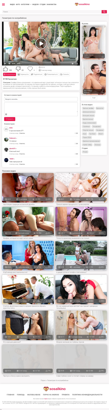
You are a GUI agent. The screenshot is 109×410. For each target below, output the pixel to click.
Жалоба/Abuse (33, 395)
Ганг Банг (92, 134)
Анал (84, 134)
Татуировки (96, 126)
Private (85, 152)
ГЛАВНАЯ (10, 395)
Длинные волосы (89, 112)
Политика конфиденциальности (87, 395)
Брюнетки (99, 108)
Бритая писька (88, 119)
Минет (101, 134)
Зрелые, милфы (88, 108)
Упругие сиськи (88, 130)
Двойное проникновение (91, 141)
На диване (99, 130)
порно (46, 398)
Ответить (22, 133)
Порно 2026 (87, 137)
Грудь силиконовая (89, 123)
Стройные (86, 126)
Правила (66, 395)
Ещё (93, 98)
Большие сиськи (88, 115)
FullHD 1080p (87, 145)
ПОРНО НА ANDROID (51, 395)
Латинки (97, 145)
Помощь (21, 395)
